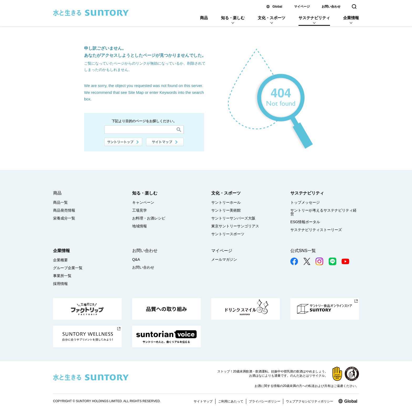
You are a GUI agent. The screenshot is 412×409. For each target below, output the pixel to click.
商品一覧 (60, 202)
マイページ (302, 6)
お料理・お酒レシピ (148, 218)
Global (277, 6)
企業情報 (351, 18)
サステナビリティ (314, 18)
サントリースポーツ (227, 234)
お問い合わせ (331, 6)
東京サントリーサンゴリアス (235, 226)
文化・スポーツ (271, 18)
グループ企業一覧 (68, 268)
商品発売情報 (64, 210)
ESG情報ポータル (305, 222)
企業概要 (60, 260)
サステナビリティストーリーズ (316, 230)
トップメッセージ (305, 202)
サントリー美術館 (226, 210)
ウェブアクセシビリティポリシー (309, 401)
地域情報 (139, 226)
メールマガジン (224, 259)
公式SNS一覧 (303, 250)
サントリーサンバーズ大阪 (233, 218)
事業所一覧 (62, 276)
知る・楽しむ (233, 18)
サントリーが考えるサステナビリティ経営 (323, 212)
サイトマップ (165, 142)
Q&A (136, 259)
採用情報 (60, 284)
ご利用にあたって (230, 401)
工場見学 (139, 210)
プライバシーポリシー (264, 401)
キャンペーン (143, 202)
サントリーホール (226, 202)
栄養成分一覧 (64, 218)
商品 (204, 18)
